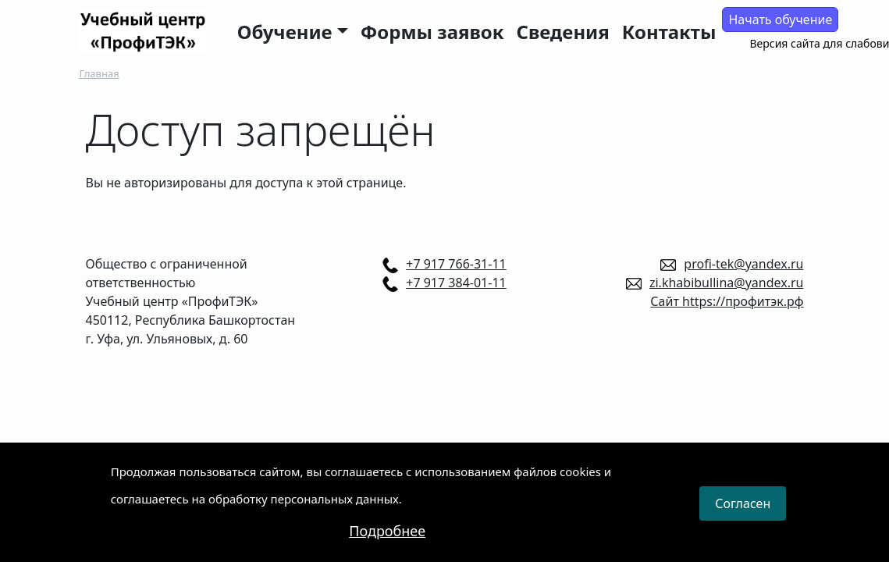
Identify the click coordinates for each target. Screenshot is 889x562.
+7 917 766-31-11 (456, 263)
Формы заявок (432, 31)
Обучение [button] (284, 31)
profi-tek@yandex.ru (743, 263)
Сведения (563, 31)
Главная (99, 73)
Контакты (669, 31)
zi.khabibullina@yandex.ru (726, 282)
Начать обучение (780, 19)
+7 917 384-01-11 (456, 282)
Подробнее (387, 537)
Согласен (742, 510)
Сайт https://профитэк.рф (726, 301)
